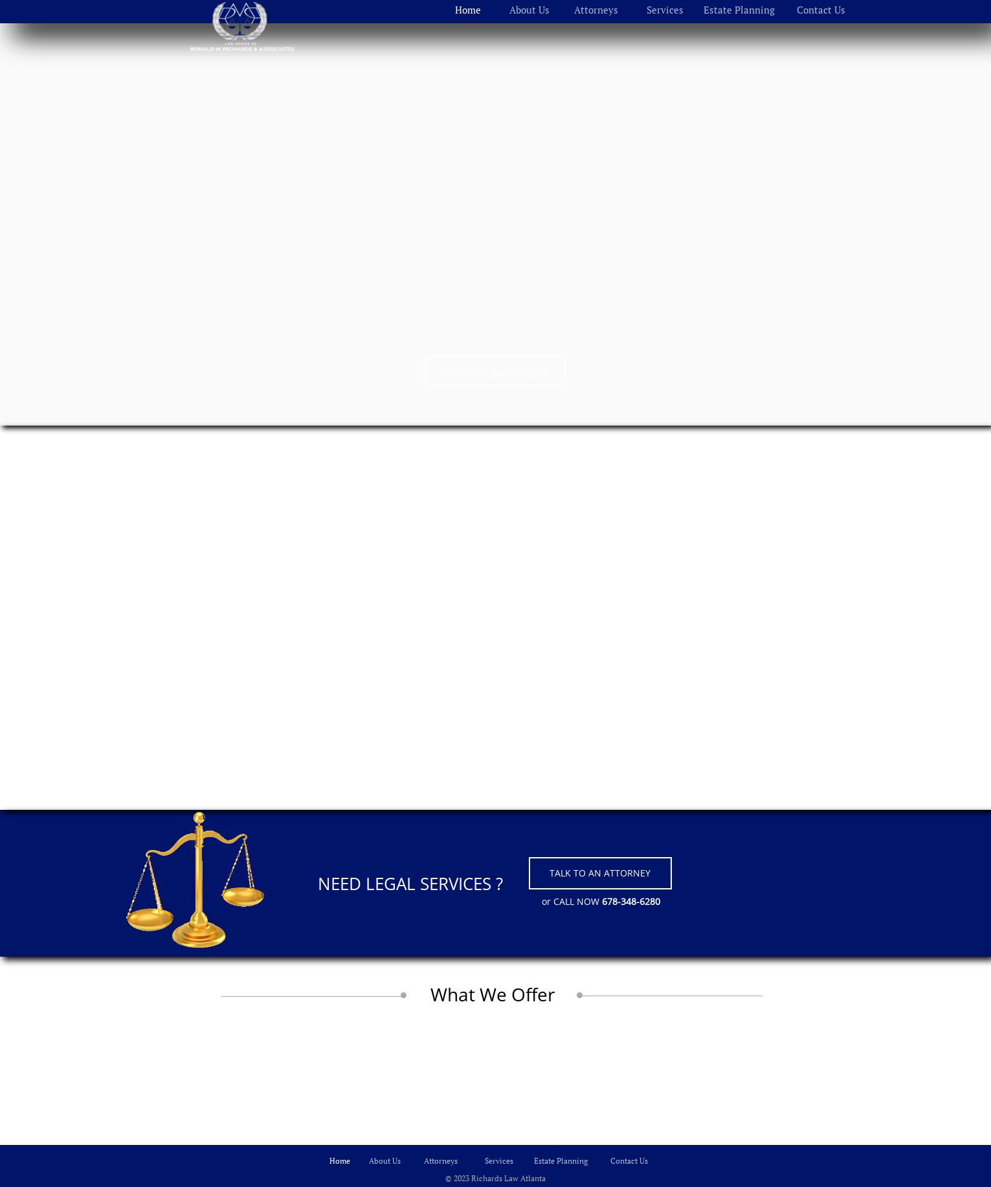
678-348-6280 (631, 901)
